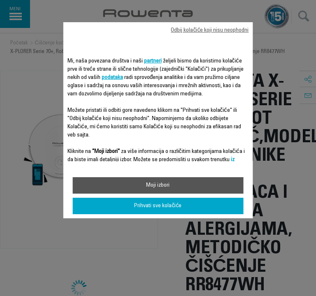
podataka (112, 78)
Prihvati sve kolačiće (157, 206)
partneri (153, 61)
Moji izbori (158, 185)
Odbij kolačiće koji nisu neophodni (210, 30)
